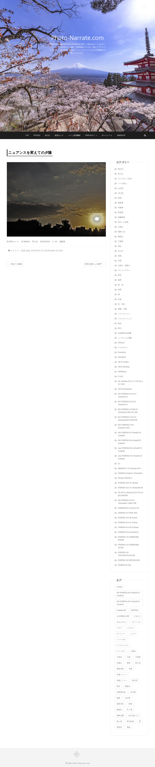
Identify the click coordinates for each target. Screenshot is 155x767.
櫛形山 (120, 236)
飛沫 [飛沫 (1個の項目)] (128, 727)
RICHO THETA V (125, 478)
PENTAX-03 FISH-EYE (127, 513)
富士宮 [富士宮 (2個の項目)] (138, 663)
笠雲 (119, 261)
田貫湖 (120, 212)
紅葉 (119, 299)
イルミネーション (125, 318)
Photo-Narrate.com (77, 37)
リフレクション (124, 314)
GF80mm (122, 371)
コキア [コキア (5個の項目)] (119, 628)
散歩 (28, 250)
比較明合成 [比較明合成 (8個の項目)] (121, 692)
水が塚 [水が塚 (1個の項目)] (133, 692)
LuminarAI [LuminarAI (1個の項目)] (121, 610)
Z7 (119, 463)
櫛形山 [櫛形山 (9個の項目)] (127, 686)
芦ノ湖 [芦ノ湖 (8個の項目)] (129, 710)
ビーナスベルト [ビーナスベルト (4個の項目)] (123, 645)
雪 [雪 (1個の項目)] (140, 721)
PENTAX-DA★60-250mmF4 (130, 473)
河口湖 (120, 193)
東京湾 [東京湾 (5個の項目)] (134, 680)
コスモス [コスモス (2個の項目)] (130, 628)
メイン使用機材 (74, 135)
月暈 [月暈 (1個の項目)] (130, 669)
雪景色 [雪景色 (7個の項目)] (119, 727)
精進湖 (120, 203)
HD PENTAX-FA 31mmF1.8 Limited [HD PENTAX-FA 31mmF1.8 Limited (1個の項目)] (128, 594)
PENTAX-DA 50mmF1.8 (128, 532)
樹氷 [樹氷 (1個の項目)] (118, 686)
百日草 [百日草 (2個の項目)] (127, 698)
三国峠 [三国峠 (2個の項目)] (133, 651)
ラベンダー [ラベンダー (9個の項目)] (121, 651)
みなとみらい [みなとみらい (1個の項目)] (122, 622)
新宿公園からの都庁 (94, 264)
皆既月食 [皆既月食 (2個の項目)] (120, 704)
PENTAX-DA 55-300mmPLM (130, 488)
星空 (119, 275)
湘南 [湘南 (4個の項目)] (118, 698)
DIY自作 (121, 343)
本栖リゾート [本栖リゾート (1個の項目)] (122, 680)
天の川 (120, 251)
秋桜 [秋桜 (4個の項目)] (130, 704)
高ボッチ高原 (123, 222)
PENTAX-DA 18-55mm (127, 518)
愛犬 (119, 328)
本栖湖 (120, 207)
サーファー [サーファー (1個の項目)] (121, 633)
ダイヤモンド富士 (125, 178)
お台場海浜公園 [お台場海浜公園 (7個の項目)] (123, 616)
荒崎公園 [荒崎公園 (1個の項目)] (120, 715)
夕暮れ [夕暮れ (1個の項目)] (119, 663)
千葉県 (120, 241)
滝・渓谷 (121, 304)
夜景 (119, 289)
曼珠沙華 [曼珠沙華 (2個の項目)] (120, 669)
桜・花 (120, 285)
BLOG (47, 135)
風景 (23, 250)
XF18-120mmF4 (125, 389)
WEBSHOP (121, 135)
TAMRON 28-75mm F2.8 (128, 508)
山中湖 (120, 188)
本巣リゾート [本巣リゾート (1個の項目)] (122, 674)
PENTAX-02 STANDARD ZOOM (47, 250)
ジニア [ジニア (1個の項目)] (133, 633)
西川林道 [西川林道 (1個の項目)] (130, 721)
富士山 (120, 174)
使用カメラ (59, 135)
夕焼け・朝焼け (124, 265)
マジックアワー (124, 270)
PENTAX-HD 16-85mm (128, 483)
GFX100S (122, 357)
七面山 (120, 227)
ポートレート (107, 135)
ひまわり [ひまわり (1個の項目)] (137, 616)
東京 (119, 246)
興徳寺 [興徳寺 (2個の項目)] (119, 710)
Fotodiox (122, 352)
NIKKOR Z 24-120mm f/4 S (129, 468)
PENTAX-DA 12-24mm (127, 522)
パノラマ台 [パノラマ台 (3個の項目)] (121, 639)
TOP (27, 135)
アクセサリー (123, 347)
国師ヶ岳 (121, 232)
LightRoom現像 (124, 333)
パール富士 (122, 183)
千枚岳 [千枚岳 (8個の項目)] (119, 657)
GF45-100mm (123, 367)
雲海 (119, 256)
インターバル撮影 (125, 338)
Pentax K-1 (90, 135)
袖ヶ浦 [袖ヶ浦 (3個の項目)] (119, 721)
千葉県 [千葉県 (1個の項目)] (138, 657)
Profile (37, 135)
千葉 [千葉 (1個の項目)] (128, 657)
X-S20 (120, 376)
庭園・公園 (122, 309)
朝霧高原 (121, 217)
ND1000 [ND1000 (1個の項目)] (134, 610)
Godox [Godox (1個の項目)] (119, 587)
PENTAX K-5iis (124, 565)
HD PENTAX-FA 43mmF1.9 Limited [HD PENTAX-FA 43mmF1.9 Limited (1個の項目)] (128, 602)
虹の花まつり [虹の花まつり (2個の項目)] (134, 715)
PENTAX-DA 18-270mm (128, 527)
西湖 (119, 198)
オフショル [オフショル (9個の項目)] (136, 622)
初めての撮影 (15, 264)
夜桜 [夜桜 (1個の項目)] (128, 663)
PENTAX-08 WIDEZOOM (129, 560)
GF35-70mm (123, 362)
